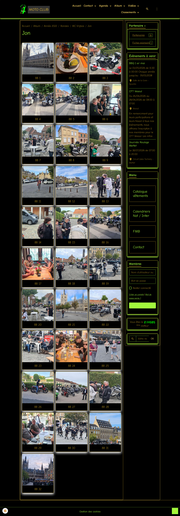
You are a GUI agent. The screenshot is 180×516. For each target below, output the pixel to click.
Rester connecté (142, 292)
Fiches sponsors (142, 44)
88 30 (71, 448)
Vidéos (132, 5)
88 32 (37, 489)
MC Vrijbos (78, 26)
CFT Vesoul (135, 95)
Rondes (64, 26)
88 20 (38, 324)
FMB (136, 235)
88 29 (37, 448)
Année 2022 (50, 26)
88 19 (105, 283)
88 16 (105, 242)
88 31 (105, 448)
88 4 (38, 119)
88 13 (105, 201)
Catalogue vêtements (140, 197)
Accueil (76, 5)
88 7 (38, 160)
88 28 (105, 407)
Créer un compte (136, 298)
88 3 (105, 78)
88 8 (71, 160)
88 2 (71, 78)
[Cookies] (5, 511)
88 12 (71, 201)
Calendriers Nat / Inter (141, 217)
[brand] (34, 9)
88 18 (71, 283)
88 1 (37, 78)
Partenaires (142, 35)
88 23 (37, 366)
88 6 (105, 119)
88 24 (71, 366)
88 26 (38, 407)
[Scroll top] (175, 511)
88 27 (71, 407)
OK (152, 342)
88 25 (105, 366)
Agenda (104, 5)
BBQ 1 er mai (137, 67)
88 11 (38, 201)
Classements (128, 12)
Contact (89, 5)
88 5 (71, 119)
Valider (142, 309)
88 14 (38, 242)
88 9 (105, 160)
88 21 (71, 324)
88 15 (71, 242)
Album (118, 5)
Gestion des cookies (90, 511)
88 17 (38, 283)
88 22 (105, 324)
